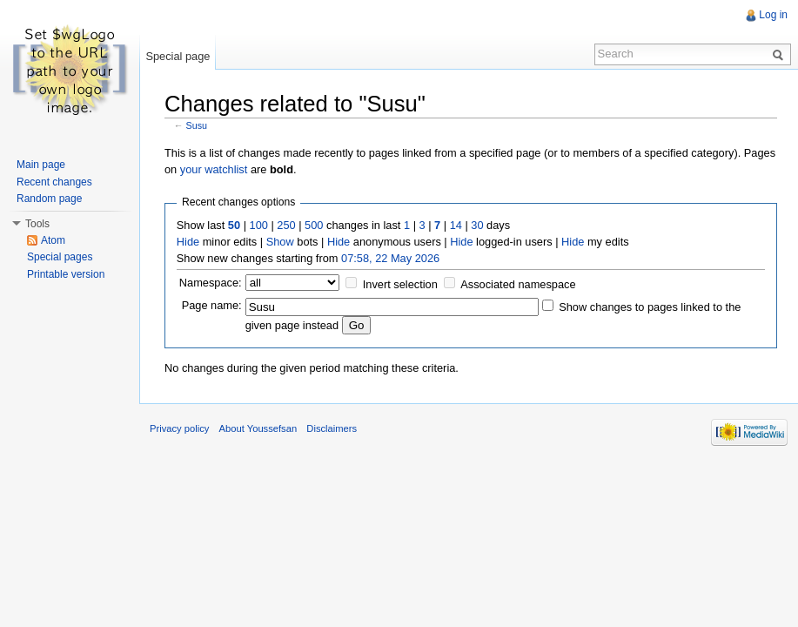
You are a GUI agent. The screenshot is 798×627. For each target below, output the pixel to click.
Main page (41, 164)
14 (456, 225)
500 (314, 225)
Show (280, 241)
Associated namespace (517, 284)
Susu (197, 125)
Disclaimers (331, 428)
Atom (53, 240)
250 (286, 225)
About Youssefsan (258, 428)
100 (259, 225)
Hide (188, 241)
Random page (49, 198)
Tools (37, 224)
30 (477, 225)
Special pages (59, 257)
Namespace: (210, 282)
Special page (177, 56)
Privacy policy (179, 428)
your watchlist (214, 169)
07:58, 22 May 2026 (390, 258)
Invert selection (400, 284)
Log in (773, 15)
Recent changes (54, 182)
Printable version (65, 274)
